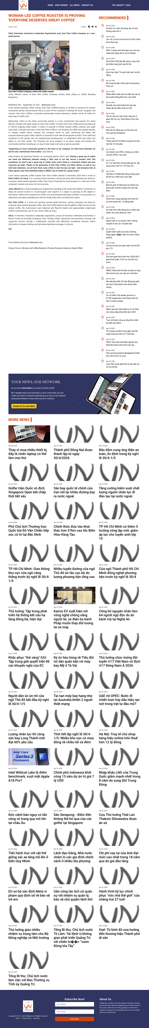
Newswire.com (48, 105)
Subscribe (74, 1019)
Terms (18, 1018)
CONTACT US (87, 5)
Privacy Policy (26, 1018)
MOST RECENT (61, 5)
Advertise (36, 1018)
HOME (50, 5)
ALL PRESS (74, 5)
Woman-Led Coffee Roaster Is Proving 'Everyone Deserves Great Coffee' (52, 248)
